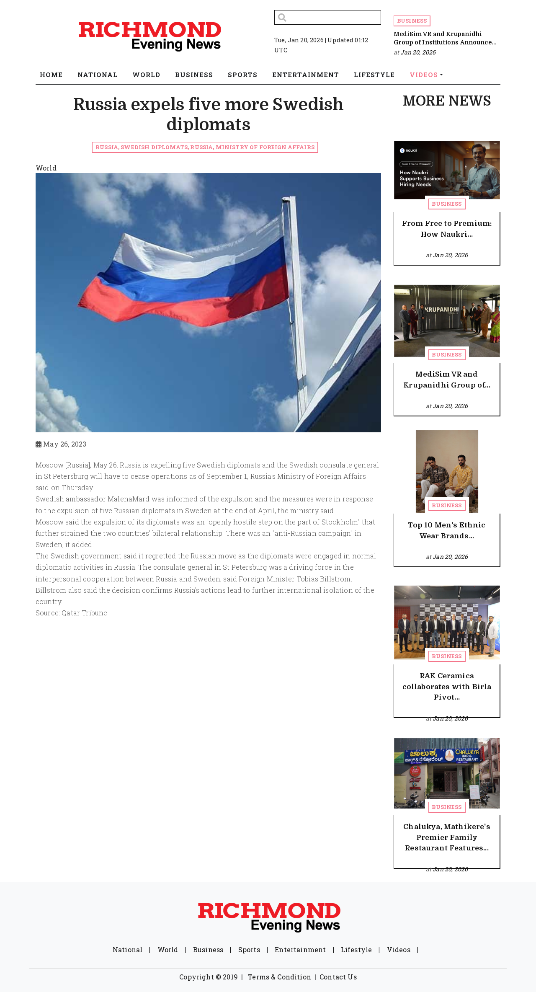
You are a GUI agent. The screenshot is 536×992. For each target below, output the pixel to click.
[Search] (327, 17)
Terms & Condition (279, 976)
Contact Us (338, 976)
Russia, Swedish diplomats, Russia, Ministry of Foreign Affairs (204, 147)
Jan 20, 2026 (418, 52)
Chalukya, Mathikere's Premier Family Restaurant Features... (446, 837)
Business (412, 20)
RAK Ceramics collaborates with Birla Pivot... (447, 686)
